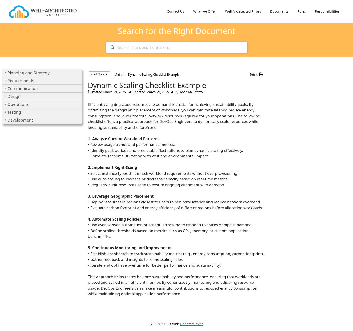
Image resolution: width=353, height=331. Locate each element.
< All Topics (99, 74)
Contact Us (175, 11)
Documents (279, 11)
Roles (301, 11)
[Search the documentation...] (176, 47)
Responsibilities (327, 11)
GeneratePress (191, 324)
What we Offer (204, 11)
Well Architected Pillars (243, 11)
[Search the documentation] (112, 47)
